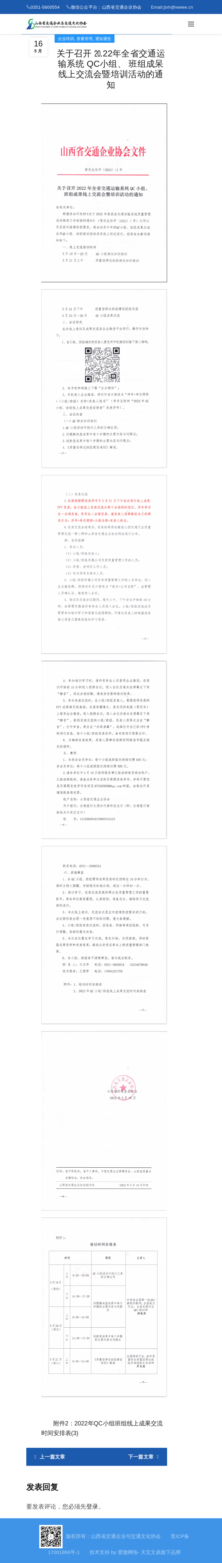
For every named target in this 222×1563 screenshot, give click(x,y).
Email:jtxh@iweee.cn (172, 7)
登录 (92, 1506)
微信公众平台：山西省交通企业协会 (106, 7)
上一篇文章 (52, 1456)
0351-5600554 (45, 7)
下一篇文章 (141, 1456)
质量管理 (85, 38)
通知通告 (103, 38)
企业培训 (66, 38)
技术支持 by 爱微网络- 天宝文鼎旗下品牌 (135, 1552)
